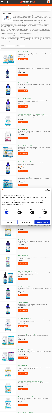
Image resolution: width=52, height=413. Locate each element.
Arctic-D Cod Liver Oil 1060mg (26, 161)
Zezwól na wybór (26, 222)
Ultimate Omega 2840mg (24, 98)
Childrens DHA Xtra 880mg (25, 271)
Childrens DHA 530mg (24, 82)
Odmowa (9, 222)
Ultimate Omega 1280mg (24, 51)
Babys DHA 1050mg (23, 255)
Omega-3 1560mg (22, 239)
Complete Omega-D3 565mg (25, 349)
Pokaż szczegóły (43, 217)
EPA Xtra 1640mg (22, 365)
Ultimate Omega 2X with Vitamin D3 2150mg (30, 381)
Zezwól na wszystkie (42, 222)
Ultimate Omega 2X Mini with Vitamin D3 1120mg (31, 114)
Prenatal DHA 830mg (23, 130)
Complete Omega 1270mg (24, 287)
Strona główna (6, 9)
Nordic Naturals (18, 9)
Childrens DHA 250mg (24, 177)
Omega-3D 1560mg (23, 302)
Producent (12, 9)
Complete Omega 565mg (24, 318)
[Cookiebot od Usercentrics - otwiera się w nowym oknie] (44, 190)
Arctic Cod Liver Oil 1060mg (25, 67)
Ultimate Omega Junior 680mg (26, 397)
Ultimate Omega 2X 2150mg (25, 145)
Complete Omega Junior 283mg (26, 334)
